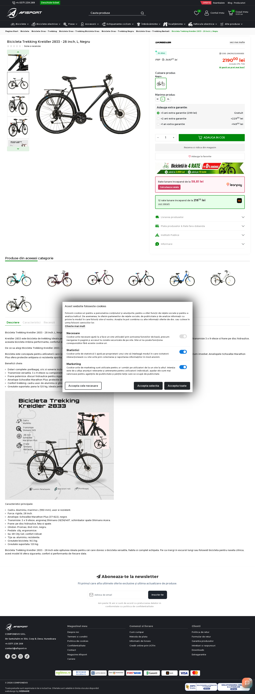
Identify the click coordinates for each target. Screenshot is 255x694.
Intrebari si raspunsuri (203, 645)
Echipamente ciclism (117, 24)
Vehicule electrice (202, 24)
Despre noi (73, 632)
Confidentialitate (76, 645)
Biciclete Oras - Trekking (44, 31)
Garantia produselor (203, 641)
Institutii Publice (167, 235)
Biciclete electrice (45, 24)
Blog (230, 3)
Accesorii (89, 24)
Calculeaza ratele (169, 187)
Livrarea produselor (169, 217)
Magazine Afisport (77, 654)
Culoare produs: (165, 73)
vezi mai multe (237, 42)
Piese (70, 24)
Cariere (71, 659)
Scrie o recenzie (32, 46)
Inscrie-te (158, 594)
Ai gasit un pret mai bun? (232, 67)
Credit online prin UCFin (142, 645)
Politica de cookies (77, 641)
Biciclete (20, 24)
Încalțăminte (174, 24)
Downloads (198, 650)
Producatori (239, 3)
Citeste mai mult (75, 326)
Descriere (13, 322)
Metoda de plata (138, 636)
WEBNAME (24, 691)
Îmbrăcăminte (148, 24)
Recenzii (49, 322)
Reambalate (219, 3)
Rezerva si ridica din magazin (200, 147)
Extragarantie (199, 654)
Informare (163, 244)
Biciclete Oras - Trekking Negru (118, 31)
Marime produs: (165, 94)
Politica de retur (200, 632)
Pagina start (11, 31)
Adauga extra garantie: (172, 107)
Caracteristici (31, 322)
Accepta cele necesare (83, 385)
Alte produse (231, 24)
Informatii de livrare (140, 641)
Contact (71, 650)
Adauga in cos (211, 137)
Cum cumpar (136, 632)
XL (168, 99)
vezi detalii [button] (164, 204)
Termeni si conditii (77, 636)
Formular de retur (201, 636)
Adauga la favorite (200, 156)
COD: (224, 53)
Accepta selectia (148, 385)
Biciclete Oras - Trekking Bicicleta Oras (79, 31)
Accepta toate (177, 385)
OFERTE (207, 2)
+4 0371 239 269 (23, 2)
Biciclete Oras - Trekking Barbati (152, 31)
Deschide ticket (50, 2)
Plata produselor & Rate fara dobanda (180, 226)
